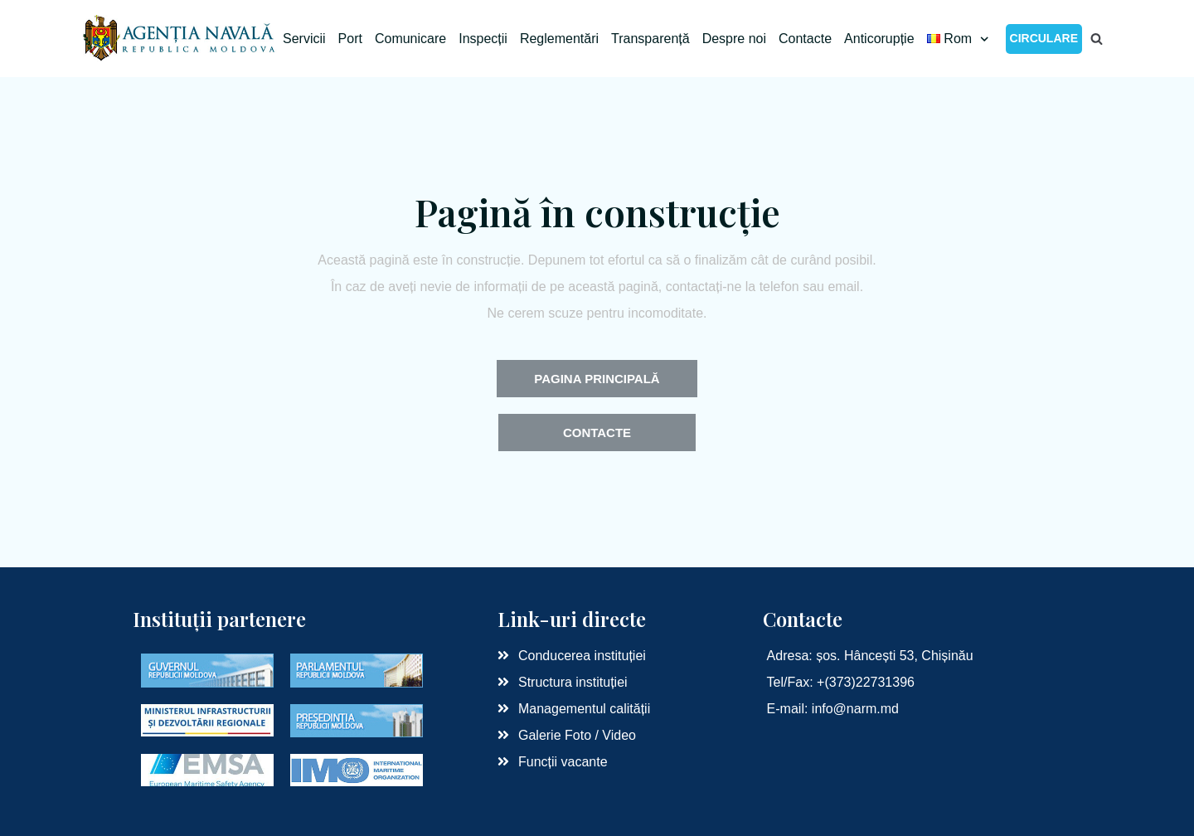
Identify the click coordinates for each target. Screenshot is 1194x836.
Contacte (805, 39)
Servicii (304, 39)
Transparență (650, 39)
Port (350, 39)
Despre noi (734, 39)
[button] (596, 378)
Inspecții (483, 39)
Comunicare (410, 39)
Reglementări (559, 39)
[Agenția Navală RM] (180, 38)
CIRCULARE (1044, 38)
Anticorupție (879, 39)
